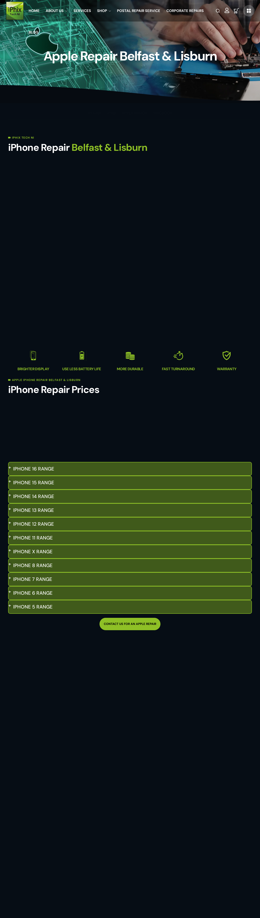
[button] (218, 11)
